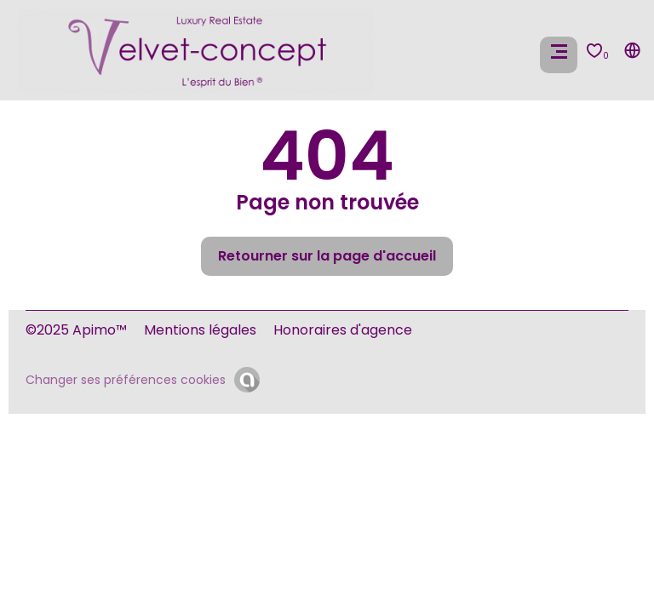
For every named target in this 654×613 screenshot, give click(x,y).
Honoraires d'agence (342, 330)
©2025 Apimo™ (76, 330)
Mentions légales (200, 330)
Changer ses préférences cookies (126, 379)
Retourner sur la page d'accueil (327, 256)
